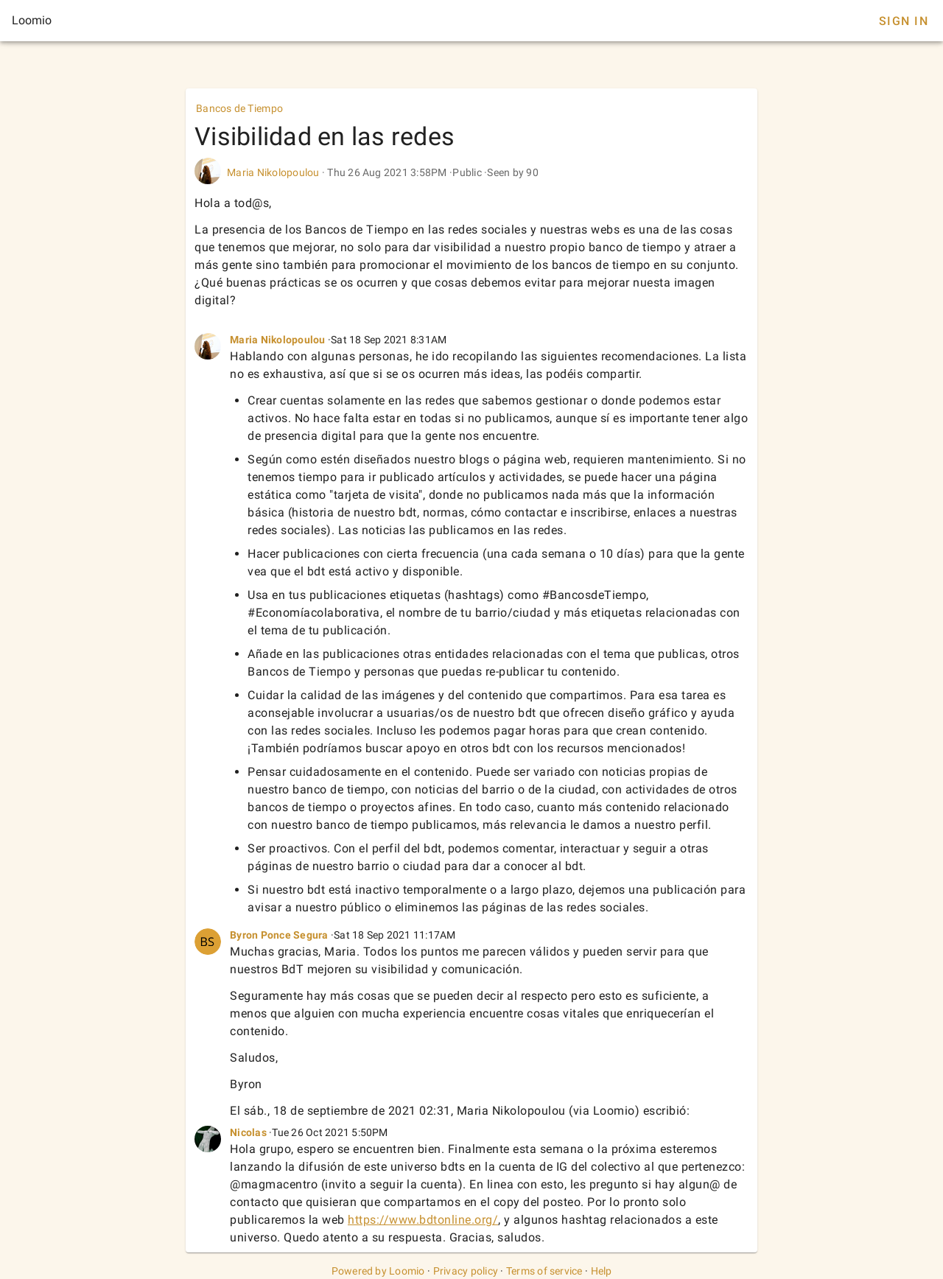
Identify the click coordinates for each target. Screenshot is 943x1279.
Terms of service (544, 1271)
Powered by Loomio (378, 1271)
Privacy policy (466, 1271)
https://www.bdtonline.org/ (423, 1220)
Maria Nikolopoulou (273, 172)
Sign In (903, 21)
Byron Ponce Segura (280, 935)
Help (601, 1271)
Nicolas (248, 1132)
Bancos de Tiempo (239, 108)
